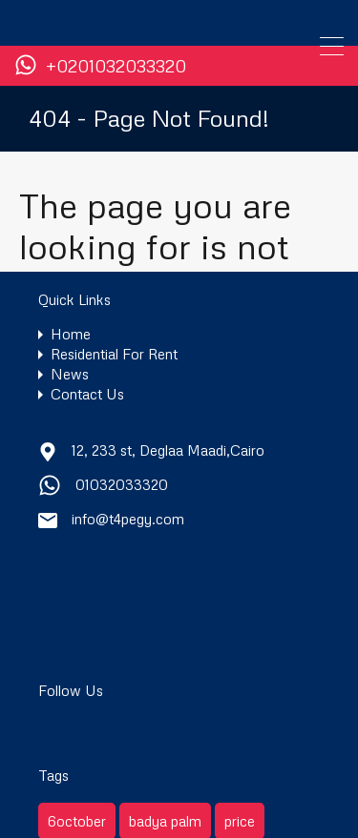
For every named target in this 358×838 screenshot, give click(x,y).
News (70, 374)
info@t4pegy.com (128, 518)
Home (71, 334)
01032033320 (121, 484)
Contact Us (87, 394)
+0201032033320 (116, 66)
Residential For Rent (114, 354)
